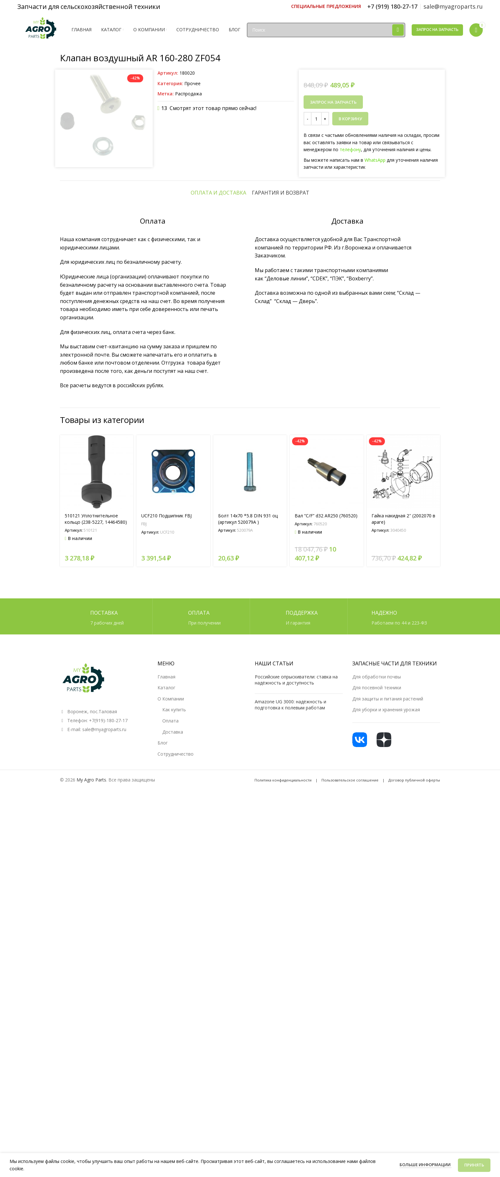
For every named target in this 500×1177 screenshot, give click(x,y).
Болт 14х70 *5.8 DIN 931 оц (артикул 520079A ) (248, 899)
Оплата (170, 1101)
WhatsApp (375, 160)
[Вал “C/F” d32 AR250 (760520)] (326, 852)
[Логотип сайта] (41, 29)
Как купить (174, 1090)
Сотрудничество (176, 1134)
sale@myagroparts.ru (104, 1110)
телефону (350, 149)
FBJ (144, 904)
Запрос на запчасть (437, 29)
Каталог (166, 1068)
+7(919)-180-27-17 (108, 1101)
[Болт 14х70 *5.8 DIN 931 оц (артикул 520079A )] (250, 852)
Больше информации (426, 1164)
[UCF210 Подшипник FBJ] (173, 852)
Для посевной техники (376, 1068)
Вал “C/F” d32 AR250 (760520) (326, 896)
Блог (163, 1123)
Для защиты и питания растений (387, 1079)
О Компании (171, 1079)
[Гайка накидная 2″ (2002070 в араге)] (403, 852)
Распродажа (188, 94)
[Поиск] (326, 30)
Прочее (192, 83)
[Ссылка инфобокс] (326, 6)
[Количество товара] (316, 118)
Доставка (172, 1112)
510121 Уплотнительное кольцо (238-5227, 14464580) (96, 899)
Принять (474, 1165)
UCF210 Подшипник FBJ (166, 896)
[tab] (218, 573)
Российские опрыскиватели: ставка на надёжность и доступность (296, 1060)
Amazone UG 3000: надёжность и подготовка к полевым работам (290, 1085)
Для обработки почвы (376, 1057)
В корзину (350, 119)
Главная (166, 1057)
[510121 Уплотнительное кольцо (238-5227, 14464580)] (96, 852)
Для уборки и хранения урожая (386, 1090)
